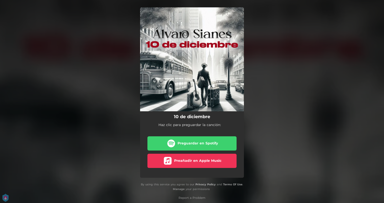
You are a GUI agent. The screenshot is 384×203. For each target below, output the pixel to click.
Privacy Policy (205, 184)
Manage (179, 189)
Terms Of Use (232, 184)
